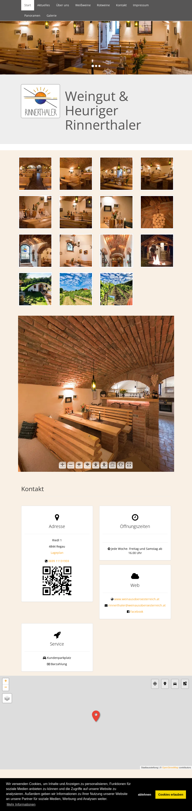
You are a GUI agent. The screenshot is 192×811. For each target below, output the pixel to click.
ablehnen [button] (144, 794)
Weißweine (83, 5)
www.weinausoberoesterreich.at (136, 599)
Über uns (62, 5)
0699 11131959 (58, 561)
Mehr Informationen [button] (21, 804)
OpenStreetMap (170, 767)
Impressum (141, 5)
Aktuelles (43, 5)
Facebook (136, 612)
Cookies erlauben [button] (170, 794)
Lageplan (57, 553)
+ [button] (5, 681)
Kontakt (121, 5)
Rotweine (103, 5)
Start (27, 5)
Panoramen (32, 15)
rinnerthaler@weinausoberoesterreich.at (137, 605)
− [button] (5, 687)
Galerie (52, 15)
